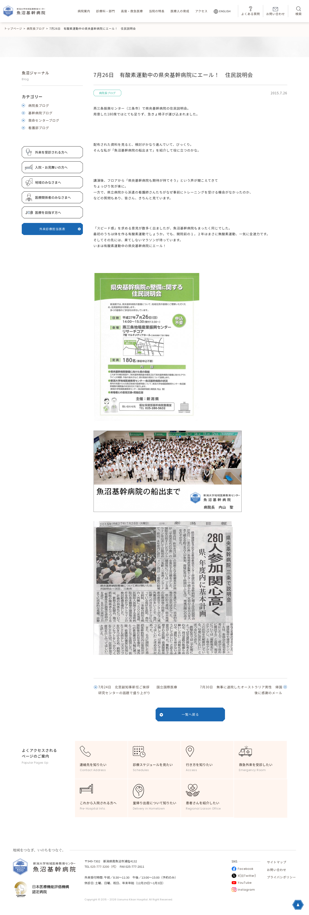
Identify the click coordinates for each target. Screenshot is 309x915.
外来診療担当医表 (60, 229)
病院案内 (84, 11)
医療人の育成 (179, 11)
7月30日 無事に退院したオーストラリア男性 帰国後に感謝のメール (241, 690)
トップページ (13, 28)
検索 (298, 11)
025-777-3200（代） (103, 866)
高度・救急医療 (132, 11)
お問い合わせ (275, 11)
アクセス (201, 11)
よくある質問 (250, 11)
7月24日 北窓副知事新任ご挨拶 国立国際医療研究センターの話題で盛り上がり (137, 690)
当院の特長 (157, 11)
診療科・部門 (105, 11)
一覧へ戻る (190, 714)
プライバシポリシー (281, 877)
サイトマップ (276, 862)
